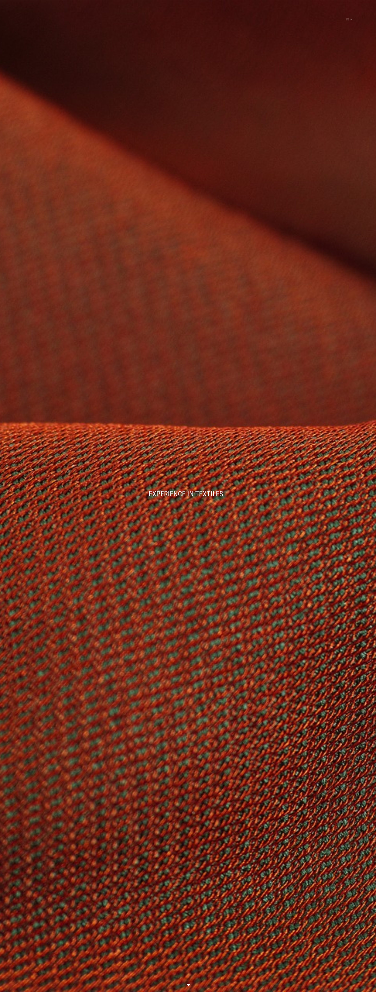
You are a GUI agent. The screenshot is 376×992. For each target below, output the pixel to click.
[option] (188, 496)
